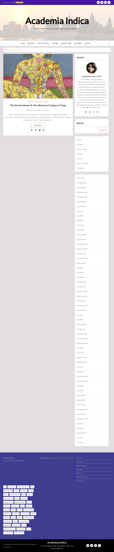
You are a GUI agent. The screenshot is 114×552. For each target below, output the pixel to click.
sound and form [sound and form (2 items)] (24, 521)
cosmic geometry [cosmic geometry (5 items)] (15, 494)
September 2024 (82, 258)
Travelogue (78, 43)
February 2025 (81, 235)
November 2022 (82, 338)
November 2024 (82, 249)
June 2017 (80, 438)
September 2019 (82, 409)
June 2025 (80, 216)
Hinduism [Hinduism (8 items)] (6, 506)
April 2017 (80, 442)
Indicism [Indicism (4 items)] (29, 506)
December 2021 (82, 357)
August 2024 (81, 263)
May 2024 (80, 268)
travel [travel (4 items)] (23, 525)
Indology (55, 43)
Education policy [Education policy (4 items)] (8, 502)
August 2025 (81, 206)
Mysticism (45, 101)
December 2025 (82, 192)
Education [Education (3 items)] (24, 498)
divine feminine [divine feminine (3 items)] (8, 498)
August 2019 (81, 414)
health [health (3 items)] (29, 502)
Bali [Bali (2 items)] (32, 487)
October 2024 (81, 253)
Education (31, 43)
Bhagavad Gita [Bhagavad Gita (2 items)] (8, 490)
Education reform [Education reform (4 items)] (20, 502)
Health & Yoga (66, 43)
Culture (79, 140)
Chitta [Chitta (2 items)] (5, 494)
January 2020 (81, 400)
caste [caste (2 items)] (30, 490)
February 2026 (81, 183)
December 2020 (82, 376)
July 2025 (80, 211)
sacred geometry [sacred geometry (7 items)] (28, 517)
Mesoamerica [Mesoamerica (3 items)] (25, 513)
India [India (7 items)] (22, 506)
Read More (38, 125)
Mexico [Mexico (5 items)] (33, 513)
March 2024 (81, 277)
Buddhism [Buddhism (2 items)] (23, 490)
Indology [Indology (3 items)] (6, 509)
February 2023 (81, 324)
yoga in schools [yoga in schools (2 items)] (19, 532)
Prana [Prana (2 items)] (13, 517)
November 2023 (82, 296)
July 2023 (80, 315)
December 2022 (82, 334)
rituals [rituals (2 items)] (19, 517)
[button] (109, 43)
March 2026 (81, 178)
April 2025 (80, 225)
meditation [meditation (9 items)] (16, 513)
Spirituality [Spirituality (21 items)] (7, 525)
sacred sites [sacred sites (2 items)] (7, 521)
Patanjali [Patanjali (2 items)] (6, 517)
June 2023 (80, 320)
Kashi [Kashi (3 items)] (13, 509)
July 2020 (80, 386)
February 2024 (81, 282)
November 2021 (82, 362)
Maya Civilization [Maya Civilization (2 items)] (28, 509)
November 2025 (82, 197)
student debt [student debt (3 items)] (16, 525)
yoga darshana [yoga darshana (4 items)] (8, 532)
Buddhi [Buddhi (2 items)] (16, 490)
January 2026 (81, 187)
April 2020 (80, 390)
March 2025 (81, 230)
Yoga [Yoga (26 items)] (28, 529)
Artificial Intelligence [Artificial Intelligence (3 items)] (23, 487)
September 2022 (82, 343)
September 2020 (82, 381)
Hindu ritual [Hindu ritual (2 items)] (15, 506)
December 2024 (82, 244)
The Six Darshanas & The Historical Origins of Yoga (38, 105)
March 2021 (80, 372)
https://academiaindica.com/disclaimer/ (60, 458)
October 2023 (81, 301)
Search (80, 123)
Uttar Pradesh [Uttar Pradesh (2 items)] (21, 529)
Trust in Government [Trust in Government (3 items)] (9, 529)
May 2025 (80, 220)
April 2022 (80, 353)
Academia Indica (57, 20)
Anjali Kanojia (32, 110)
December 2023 (82, 291)
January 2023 (81, 329)
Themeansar (7, 547)
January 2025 (81, 239)
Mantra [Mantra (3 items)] (19, 509)
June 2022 (80, 348)
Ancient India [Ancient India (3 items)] (12, 487)
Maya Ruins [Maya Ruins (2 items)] (7, 513)
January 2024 (81, 287)
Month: (15, 50)
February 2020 (81, 395)
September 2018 (82, 419)
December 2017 (82, 433)
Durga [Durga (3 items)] (16, 498)
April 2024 (80, 272)
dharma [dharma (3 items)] (30, 494)
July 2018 (80, 423)
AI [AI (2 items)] (4, 487)
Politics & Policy (43, 43)
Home (23, 43)
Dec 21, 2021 (45, 110)
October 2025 (81, 202)
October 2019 (81, 405)
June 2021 (80, 367)
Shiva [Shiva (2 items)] (15, 521)
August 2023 (81, 310)
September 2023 (82, 305)
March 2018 (80, 428)
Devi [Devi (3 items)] (23, 494)
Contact (87, 43)
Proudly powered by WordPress (13, 544)
